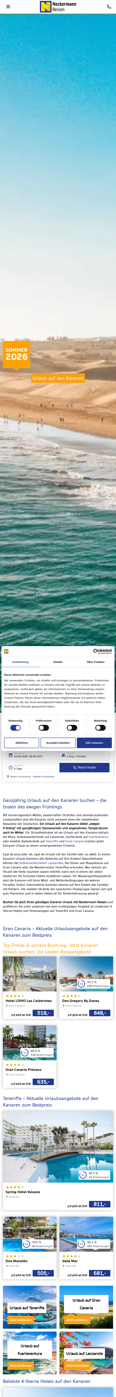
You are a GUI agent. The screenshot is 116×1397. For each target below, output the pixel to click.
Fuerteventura (98, 837)
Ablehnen (21, 742)
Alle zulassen (94, 742)
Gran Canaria (74, 841)
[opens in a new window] (30, 987)
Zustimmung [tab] (20, 661)
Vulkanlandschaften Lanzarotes (41, 863)
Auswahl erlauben (58, 742)
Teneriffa (52, 841)
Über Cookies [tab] (96, 661)
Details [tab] (58, 661)
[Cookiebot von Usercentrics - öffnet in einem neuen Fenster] (96, 651)
